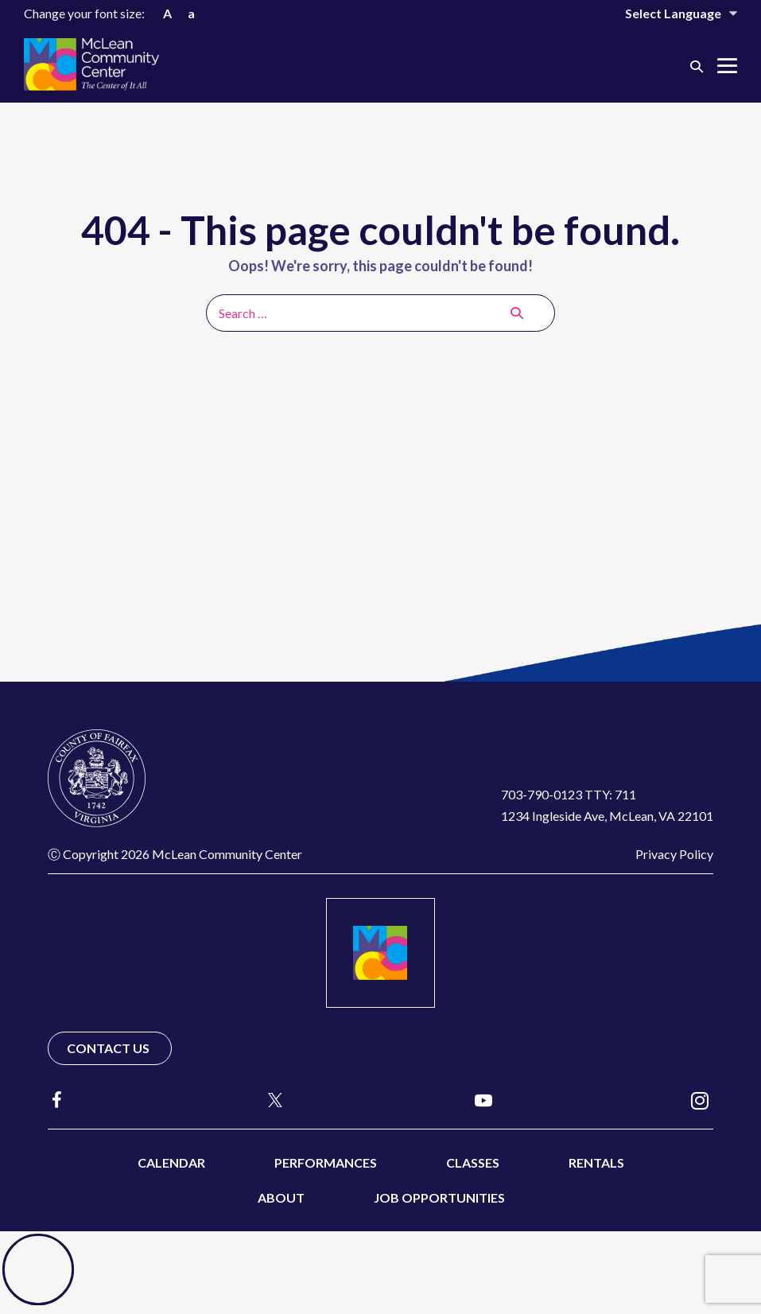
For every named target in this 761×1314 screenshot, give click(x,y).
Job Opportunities (439, 1197)
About (281, 1197)
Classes (472, 1162)
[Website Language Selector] (670, 13)
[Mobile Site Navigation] (727, 66)
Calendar (171, 1162)
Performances (325, 1162)
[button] (696, 65)
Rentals (596, 1162)
